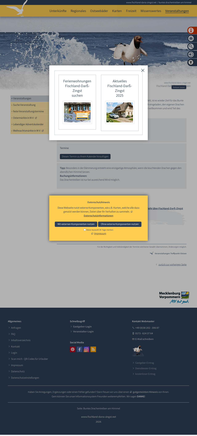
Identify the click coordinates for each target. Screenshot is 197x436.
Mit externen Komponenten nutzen (76, 224)
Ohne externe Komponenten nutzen (120, 224)
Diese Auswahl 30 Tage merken (99, 229)
